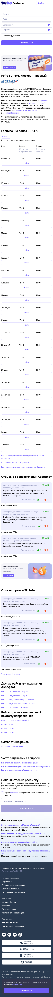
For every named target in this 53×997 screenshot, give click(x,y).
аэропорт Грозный (11, 113)
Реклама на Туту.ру (10, 922)
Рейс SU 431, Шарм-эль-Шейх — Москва (18, 703)
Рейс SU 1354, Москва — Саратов (15, 692)
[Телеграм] (4, 934)
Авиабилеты (6, 868)
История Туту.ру (9, 902)
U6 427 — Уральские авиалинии (15, 720)
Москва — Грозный (37, 103)
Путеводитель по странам (13, 885)
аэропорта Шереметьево (25, 110)
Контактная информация (13, 913)
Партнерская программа (13, 926)
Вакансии (6, 905)
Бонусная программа (11, 889)
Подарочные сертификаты (13, 892)
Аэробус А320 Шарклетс (12, 747)
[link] (9, 67)
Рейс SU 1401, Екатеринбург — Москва (17, 699)
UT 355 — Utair (7, 728)
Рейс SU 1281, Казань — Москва (14, 707)
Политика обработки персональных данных (21, 971)
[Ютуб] (15, 934)
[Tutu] (6, 3)
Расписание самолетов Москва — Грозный (28, 868)
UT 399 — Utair (7, 732)
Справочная (7, 881)
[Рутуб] (20, 934)
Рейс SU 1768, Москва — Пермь (14, 696)
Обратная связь (9, 909)
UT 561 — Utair (7, 724)
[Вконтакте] (9, 934)
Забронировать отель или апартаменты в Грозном (23, 467)
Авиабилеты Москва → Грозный (15, 462)
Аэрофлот (43, 100)
